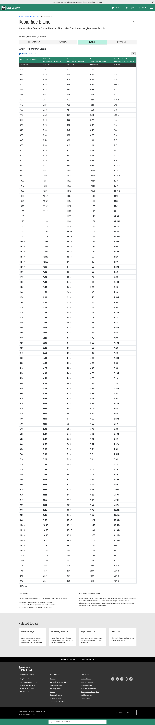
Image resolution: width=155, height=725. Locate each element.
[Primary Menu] (151, 7)
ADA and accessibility (88, 689)
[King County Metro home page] (26, 668)
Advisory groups (55, 689)
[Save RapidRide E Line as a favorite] (134, 21)
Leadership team (56, 685)
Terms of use (40, 711)
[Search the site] (142, 7)
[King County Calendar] (117, 7)
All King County (123, 712)
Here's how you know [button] (95, 2)
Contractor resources (57, 701)
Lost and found (86, 679)
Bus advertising (55, 698)
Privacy (31, 711)
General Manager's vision (58, 682)
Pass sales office (86, 685)
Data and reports (56, 695)
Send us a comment (87, 682)
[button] (153, 2)
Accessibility (23, 711)
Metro (21, 16)
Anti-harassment (86, 695)
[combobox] (77, 722)
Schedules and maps (32, 16)
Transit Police (85, 698)
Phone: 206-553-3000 (28, 689)
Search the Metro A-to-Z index (77, 659)
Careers (52, 679)
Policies (52, 692)
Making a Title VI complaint (90, 692)
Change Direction (28, 53)
